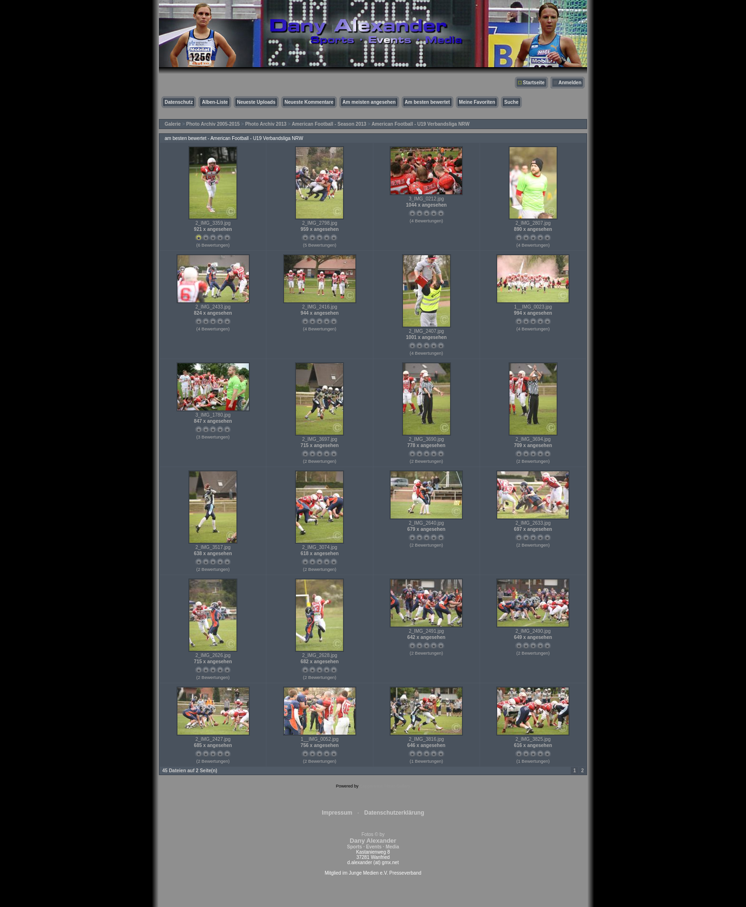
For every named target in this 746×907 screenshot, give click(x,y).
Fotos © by (373, 840)
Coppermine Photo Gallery (385, 786)
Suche (511, 102)
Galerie (173, 124)
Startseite (534, 82)
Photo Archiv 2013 (265, 124)
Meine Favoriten (477, 102)
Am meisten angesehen (369, 102)
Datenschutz (179, 102)
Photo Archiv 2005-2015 (212, 124)
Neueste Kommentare (309, 102)
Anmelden (570, 82)
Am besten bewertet (427, 102)
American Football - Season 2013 (329, 124)
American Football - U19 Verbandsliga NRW (421, 124)
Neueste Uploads (256, 102)
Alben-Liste (214, 102)
